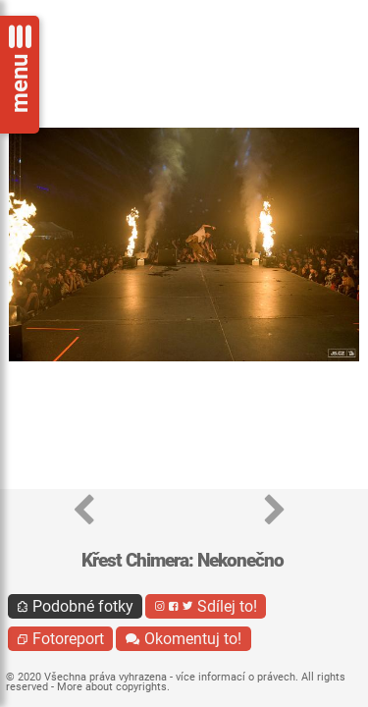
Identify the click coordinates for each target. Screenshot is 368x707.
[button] (84, 511)
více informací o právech (235, 677)
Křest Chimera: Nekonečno (182, 560)
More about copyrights (112, 686)
